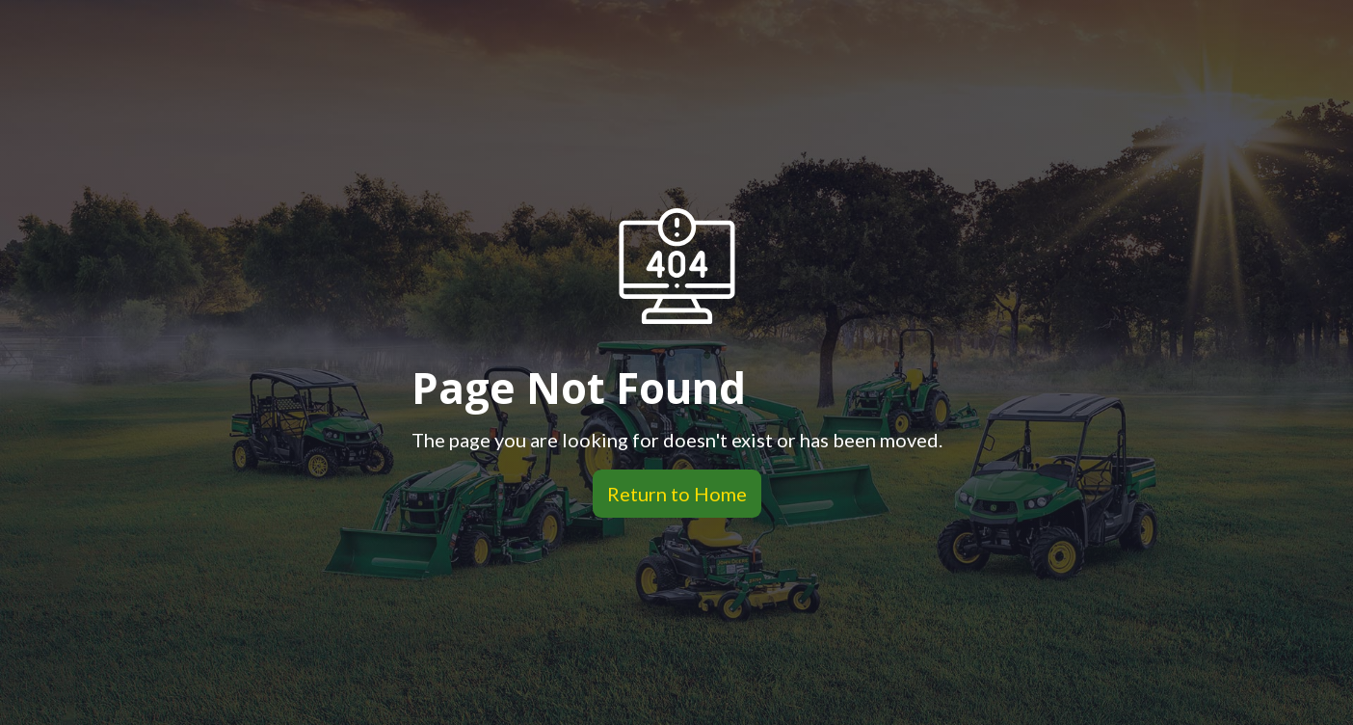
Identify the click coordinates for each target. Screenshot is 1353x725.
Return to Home (670, 494)
